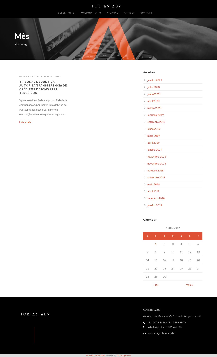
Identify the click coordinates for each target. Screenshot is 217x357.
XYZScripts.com (124, 355)
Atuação (112, 13)
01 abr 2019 (26, 76)
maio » (189, 284)
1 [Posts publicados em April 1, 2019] (156, 243)
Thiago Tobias (51, 76)
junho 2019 (153, 128)
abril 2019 (153, 142)
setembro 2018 (156, 177)
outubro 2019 (155, 114)
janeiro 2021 (154, 80)
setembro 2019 (156, 121)
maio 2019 (153, 135)
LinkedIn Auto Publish (95, 355)
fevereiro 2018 (156, 198)
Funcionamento (90, 13)
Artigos (129, 13)
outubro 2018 (155, 170)
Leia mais (25, 122)
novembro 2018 (156, 163)
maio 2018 (153, 184)
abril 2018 (153, 191)
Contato (146, 13)
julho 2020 (153, 87)
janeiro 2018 (154, 205)
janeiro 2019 (154, 149)
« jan (155, 284)
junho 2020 (153, 93)
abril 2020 (153, 100)
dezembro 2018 (156, 156)
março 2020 (154, 107)
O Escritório (65, 13)
